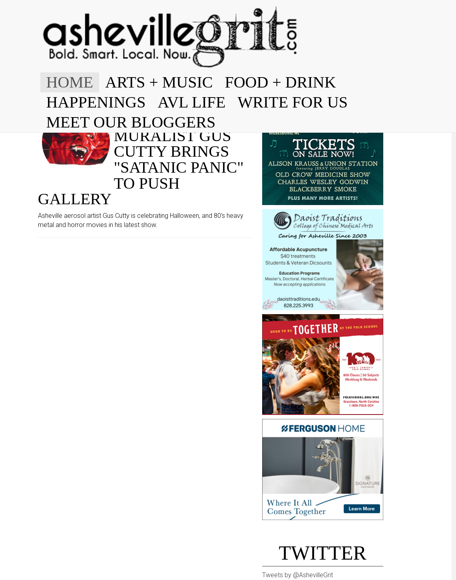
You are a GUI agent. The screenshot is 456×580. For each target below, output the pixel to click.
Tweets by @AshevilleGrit (297, 575)
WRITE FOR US (292, 102)
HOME (70, 82)
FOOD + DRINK (280, 82)
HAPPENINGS (96, 102)
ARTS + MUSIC (159, 82)
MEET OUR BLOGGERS (131, 122)
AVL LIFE (191, 102)
